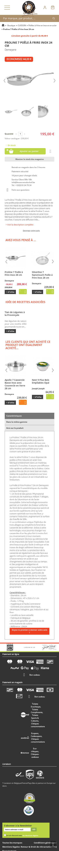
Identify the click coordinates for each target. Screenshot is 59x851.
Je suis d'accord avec (22, 836)
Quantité (9, 133)
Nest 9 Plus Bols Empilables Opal (40, 381)
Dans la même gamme (16, 422)
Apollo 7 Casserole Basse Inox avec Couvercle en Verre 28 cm (15, 384)
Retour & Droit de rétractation (36, 846)
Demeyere (9, 280)
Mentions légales (11, 846)
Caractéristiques (14, 415)
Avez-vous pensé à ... (21, 240)
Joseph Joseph (38, 388)
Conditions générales (45, 842)
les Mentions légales (30, 836)
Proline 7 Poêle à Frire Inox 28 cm (14, 273)
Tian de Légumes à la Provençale (15, 313)
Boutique (11, 25)
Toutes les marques (12, 842)
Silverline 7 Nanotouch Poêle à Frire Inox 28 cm (42, 275)
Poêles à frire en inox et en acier (42, 25)
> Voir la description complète (19, 224)
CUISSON (22, 25)
